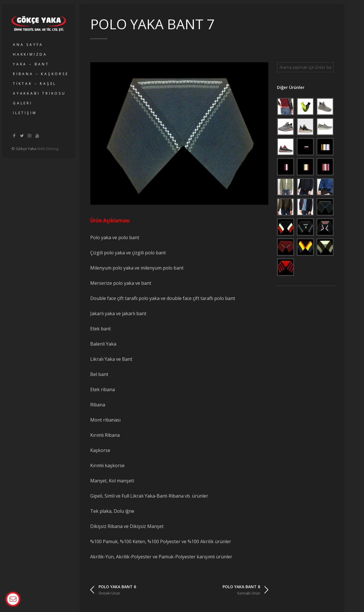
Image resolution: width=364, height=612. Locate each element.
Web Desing (47, 148)
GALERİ (22, 103)
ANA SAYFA (28, 44)
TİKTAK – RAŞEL (34, 83)
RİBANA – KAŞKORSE (41, 73)
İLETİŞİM (25, 112)
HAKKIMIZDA (30, 54)
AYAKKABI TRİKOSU (39, 93)
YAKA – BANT (31, 64)
